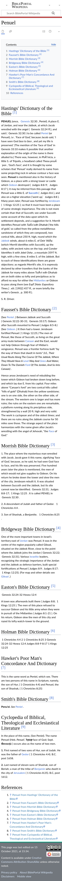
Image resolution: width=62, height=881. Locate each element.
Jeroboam (54, 200)
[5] (53, 586)
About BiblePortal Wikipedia (36, 872)
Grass (43, 360)
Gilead (5, 576)
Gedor (25, 754)
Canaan (29, 340)
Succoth (33, 192)
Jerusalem (19, 772)
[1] (15, 112)
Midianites (40, 280)
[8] (52, 698)
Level (26, 360)
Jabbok (5, 240)
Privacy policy (9, 872)
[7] (3, 668)
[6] (53, 631)
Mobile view (24, 876)
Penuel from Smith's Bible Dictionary (33, 830)
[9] (23, 727)
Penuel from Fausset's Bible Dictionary (34, 802)
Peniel (44, 133)
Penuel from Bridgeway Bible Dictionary (35, 810)
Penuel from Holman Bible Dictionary (33, 818)
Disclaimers (7, 876)
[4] (58, 528)
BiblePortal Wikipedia (22, 5)
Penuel (12, 176)
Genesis (25, 121)
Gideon (13, 184)
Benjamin (39, 768)
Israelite (34, 556)
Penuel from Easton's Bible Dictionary (34, 814)
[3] (53, 444)
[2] (54, 308)
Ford (27, 364)
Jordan (24, 540)
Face (51, 431)
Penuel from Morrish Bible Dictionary (33, 806)
